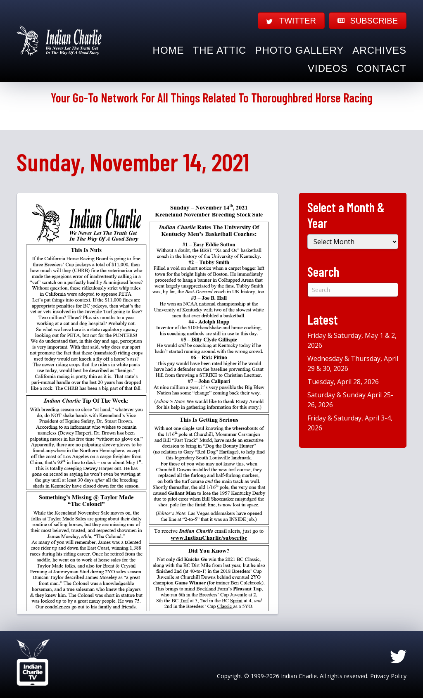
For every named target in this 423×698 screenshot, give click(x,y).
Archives (379, 50)
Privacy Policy (388, 676)
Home (168, 50)
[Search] (352, 290)
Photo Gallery (299, 50)
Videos (328, 68)
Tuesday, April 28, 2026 (343, 381)
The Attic (220, 50)
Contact (381, 68)
